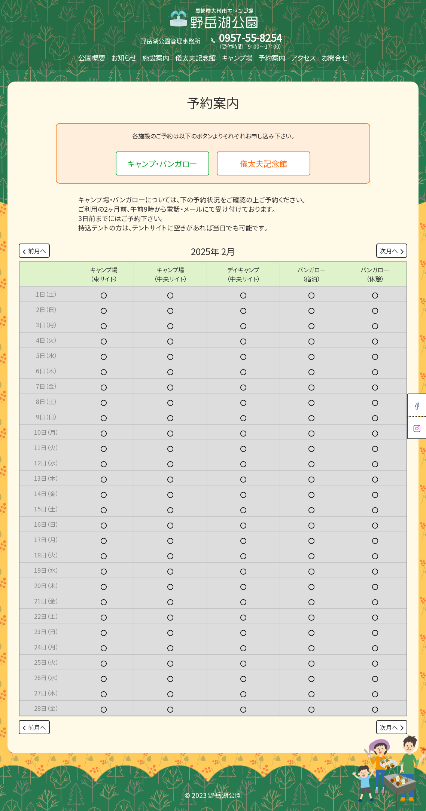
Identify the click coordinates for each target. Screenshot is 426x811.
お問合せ (335, 57)
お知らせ (123, 57)
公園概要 (91, 57)
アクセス (303, 57)
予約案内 (271, 57)
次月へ (392, 250)
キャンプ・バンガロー (162, 163)
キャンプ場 (237, 57)
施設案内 (155, 57)
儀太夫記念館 (195, 57)
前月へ (34, 250)
